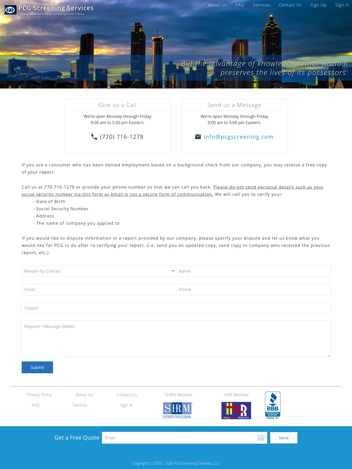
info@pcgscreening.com (238, 136)
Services (261, 5)
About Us (217, 5)
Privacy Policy (39, 395)
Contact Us (290, 5)
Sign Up (319, 5)
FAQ (240, 5)
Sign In (342, 5)
